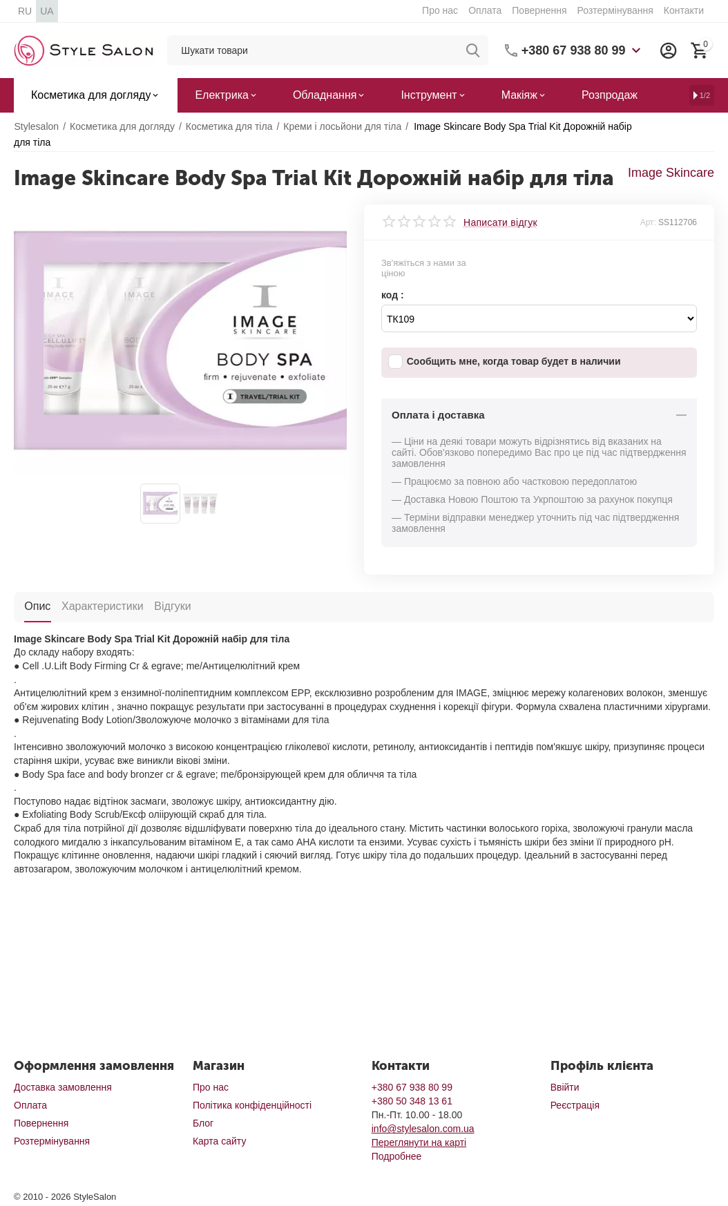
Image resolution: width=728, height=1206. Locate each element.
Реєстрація (575, 1105)
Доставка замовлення (63, 1087)
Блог (203, 1123)
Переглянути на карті (419, 1142)
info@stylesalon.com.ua (423, 1128)
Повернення (539, 10)
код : (392, 294)
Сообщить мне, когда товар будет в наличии (504, 361)
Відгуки (171, 605)
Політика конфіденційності (252, 1105)
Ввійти (564, 1087)
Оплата (484, 10)
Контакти (684, 10)
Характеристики (102, 605)
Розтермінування (615, 10)
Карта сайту (220, 1141)
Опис (37, 605)
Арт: (648, 222)
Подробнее (397, 1156)
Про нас (440, 10)
